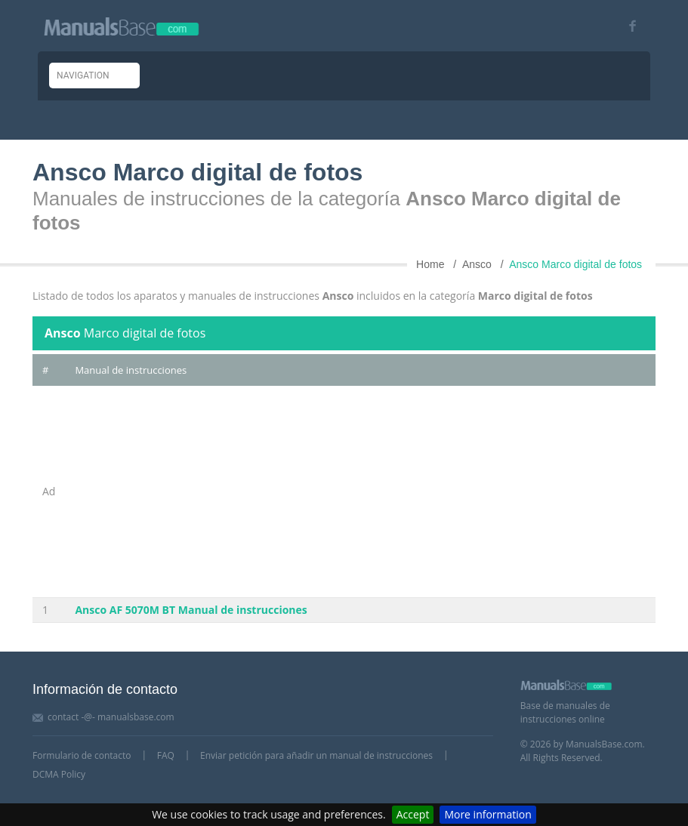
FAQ (165, 755)
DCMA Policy (58, 774)
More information (487, 814)
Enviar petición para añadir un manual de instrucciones (316, 755)
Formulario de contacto (81, 755)
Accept (413, 814)
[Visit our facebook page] (627, 26)
